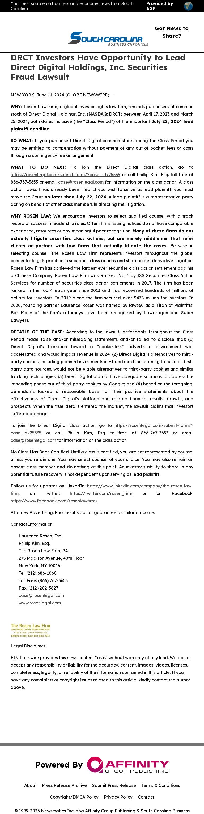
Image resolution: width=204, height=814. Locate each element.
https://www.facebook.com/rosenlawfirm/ (54, 500)
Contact (146, 797)
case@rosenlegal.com (81, 182)
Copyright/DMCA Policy (74, 797)
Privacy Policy (118, 797)
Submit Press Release (114, 785)
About (30, 785)
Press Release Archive (64, 785)
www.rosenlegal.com (40, 602)
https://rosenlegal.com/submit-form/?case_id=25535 (65, 174)
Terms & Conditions (160, 785)
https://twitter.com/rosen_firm (101, 493)
